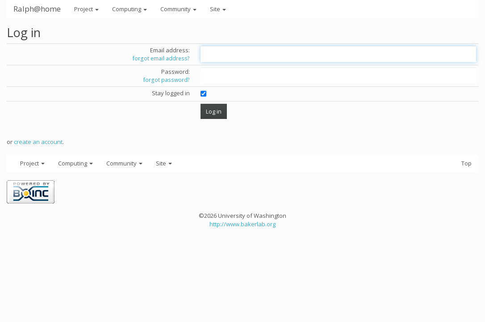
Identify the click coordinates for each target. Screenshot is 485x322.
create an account (38, 142)
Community (178, 9)
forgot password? (166, 80)
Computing (129, 9)
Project (86, 9)
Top (466, 163)
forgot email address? (161, 58)
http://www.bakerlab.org (242, 224)
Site (218, 9)
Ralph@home (37, 9)
